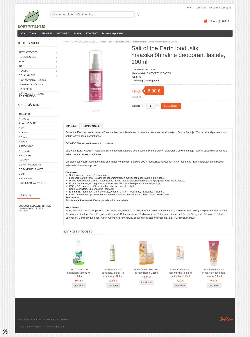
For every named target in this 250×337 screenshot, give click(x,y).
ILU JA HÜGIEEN (27, 57)
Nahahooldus (106, 42)
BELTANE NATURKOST (31, 169)
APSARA (23, 137)
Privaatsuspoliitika (112, 33)
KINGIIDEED (25, 89)
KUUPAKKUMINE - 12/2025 (32, 80)
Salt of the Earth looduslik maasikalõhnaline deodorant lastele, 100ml (146, 42)
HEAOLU (23, 70)
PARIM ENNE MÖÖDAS (31, 84)
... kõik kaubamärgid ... (32, 183)
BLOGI (77, 33)
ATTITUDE (24, 151)
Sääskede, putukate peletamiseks (31, 95)
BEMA (22, 174)
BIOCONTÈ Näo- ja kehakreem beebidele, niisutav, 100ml (214, 272)
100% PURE (25, 114)
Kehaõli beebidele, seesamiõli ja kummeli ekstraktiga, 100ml (180, 272)
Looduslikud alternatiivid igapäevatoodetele (37, 208)
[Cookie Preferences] (5, 332)
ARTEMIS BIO (26, 146)
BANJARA (24, 160)
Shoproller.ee (226, 319)
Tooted (33, 33)
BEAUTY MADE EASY (30, 164)
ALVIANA (23, 132)
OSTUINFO (63, 33)
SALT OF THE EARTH (159, 73)
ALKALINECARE (27, 123)
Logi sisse (201, 7)
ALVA (21, 128)
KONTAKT (92, 33)
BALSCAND (25, 155)
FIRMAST (47, 33)
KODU (22, 61)
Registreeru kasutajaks (219, 7)
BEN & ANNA (25, 178)
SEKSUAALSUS (27, 75)
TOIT (21, 66)
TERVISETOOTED (28, 52)
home (66, 42)
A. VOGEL (24, 118)
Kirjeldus (71, 125)
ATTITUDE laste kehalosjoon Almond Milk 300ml (79, 272)
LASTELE (93, 42)
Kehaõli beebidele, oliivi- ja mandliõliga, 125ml (146, 271)
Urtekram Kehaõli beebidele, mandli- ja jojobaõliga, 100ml (113, 272)
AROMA (23, 141)
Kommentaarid (91, 125)
